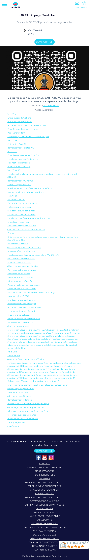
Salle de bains (13, 355)
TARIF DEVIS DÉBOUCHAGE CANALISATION (44, 527)
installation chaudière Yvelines (21, 214)
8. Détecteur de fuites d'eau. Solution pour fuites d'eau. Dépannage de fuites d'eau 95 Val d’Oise (43, 238)
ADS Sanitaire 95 (51, 105)
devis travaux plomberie (18, 326)
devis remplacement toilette (21, 258)
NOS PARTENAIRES (44, 493)
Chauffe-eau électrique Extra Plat (23, 155)
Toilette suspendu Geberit (19, 207)
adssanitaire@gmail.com (44, 444)
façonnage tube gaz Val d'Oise (21, 415)
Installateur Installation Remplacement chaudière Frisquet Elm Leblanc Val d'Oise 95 (42, 175)
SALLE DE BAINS (44, 520)
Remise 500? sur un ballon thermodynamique (28, 403)
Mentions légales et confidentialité (36, 556)
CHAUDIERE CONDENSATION (44, 490)
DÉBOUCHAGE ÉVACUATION (44, 538)
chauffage (12, 195)
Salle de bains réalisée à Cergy (21, 288)
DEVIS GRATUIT (45, 41)
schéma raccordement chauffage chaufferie (28, 411)
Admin (54, 556)
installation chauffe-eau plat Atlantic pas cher (28, 218)
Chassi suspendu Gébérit (19, 118)
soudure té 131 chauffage (18, 166)
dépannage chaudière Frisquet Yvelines (25, 407)
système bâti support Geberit (21, 311)
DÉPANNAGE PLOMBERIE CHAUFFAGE (44, 467)
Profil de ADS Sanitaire (17, 392)
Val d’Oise (12, 114)
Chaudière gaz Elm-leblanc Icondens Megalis (28, 136)
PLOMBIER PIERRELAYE (45, 549)
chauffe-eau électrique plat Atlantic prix (26, 229)
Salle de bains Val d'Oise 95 (20, 277)
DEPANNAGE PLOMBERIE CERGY (44, 542)
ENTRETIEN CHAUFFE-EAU (44, 523)
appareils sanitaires (16, 199)
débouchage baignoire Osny (20, 388)
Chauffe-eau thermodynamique (22, 129)
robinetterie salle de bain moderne (23, 318)
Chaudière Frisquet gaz (18, 222)
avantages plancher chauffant (21, 300)
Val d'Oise (12, 351)
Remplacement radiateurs (19, 400)
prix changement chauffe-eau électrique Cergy (29, 188)
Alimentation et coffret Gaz (20, 281)
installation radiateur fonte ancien (23, 159)
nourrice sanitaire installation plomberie (25, 192)
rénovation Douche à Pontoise (21, 251)
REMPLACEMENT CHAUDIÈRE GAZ (44, 486)
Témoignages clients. (17, 422)
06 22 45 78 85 (72, 441)
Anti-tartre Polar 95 (16, 144)
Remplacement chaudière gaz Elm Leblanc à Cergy (31, 292)
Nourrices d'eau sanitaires (19, 262)
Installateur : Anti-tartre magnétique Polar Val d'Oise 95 (33, 255)
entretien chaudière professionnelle (24, 307)
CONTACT (44, 463)
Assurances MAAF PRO (18, 296)
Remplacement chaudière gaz (21, 303)
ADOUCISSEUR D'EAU (44, 512)
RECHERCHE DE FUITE (44, 475)
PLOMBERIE (44, 478)
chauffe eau (13, 426)
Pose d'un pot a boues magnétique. (23, 285)
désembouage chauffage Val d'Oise (24, 247)
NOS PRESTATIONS (44, 471)
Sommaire (62, 556)
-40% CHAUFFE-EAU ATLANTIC (44, 516)
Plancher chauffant (16, 133)
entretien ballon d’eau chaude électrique (26, 125)
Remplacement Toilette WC (20, 147)
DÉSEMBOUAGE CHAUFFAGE (44, 501)
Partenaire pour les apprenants (22, 203)
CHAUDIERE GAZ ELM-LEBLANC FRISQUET (44, 482)
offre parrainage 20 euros (19, 396)
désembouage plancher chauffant (23, 266)
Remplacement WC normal (20, 180)
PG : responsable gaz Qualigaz (21, 270)
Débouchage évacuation (19, 184)
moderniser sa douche (17, 243)
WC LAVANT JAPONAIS (44, 531)
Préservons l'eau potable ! (19, 121)
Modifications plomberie (18, 162)
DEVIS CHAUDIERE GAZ (44, 534)
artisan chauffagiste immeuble (21, 225)
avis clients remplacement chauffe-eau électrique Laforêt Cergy (37, 385)
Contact (11, 233)
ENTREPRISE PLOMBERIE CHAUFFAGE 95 (44, 505)
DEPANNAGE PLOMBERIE (44, 546)
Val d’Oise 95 (13, 170)
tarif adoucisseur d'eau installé (21, 210)
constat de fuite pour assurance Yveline (25, 359)
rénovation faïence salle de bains (22, 418)
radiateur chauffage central (20, 322)
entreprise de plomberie (18, 273)
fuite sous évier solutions (18, 315)
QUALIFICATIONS (44, 508)
